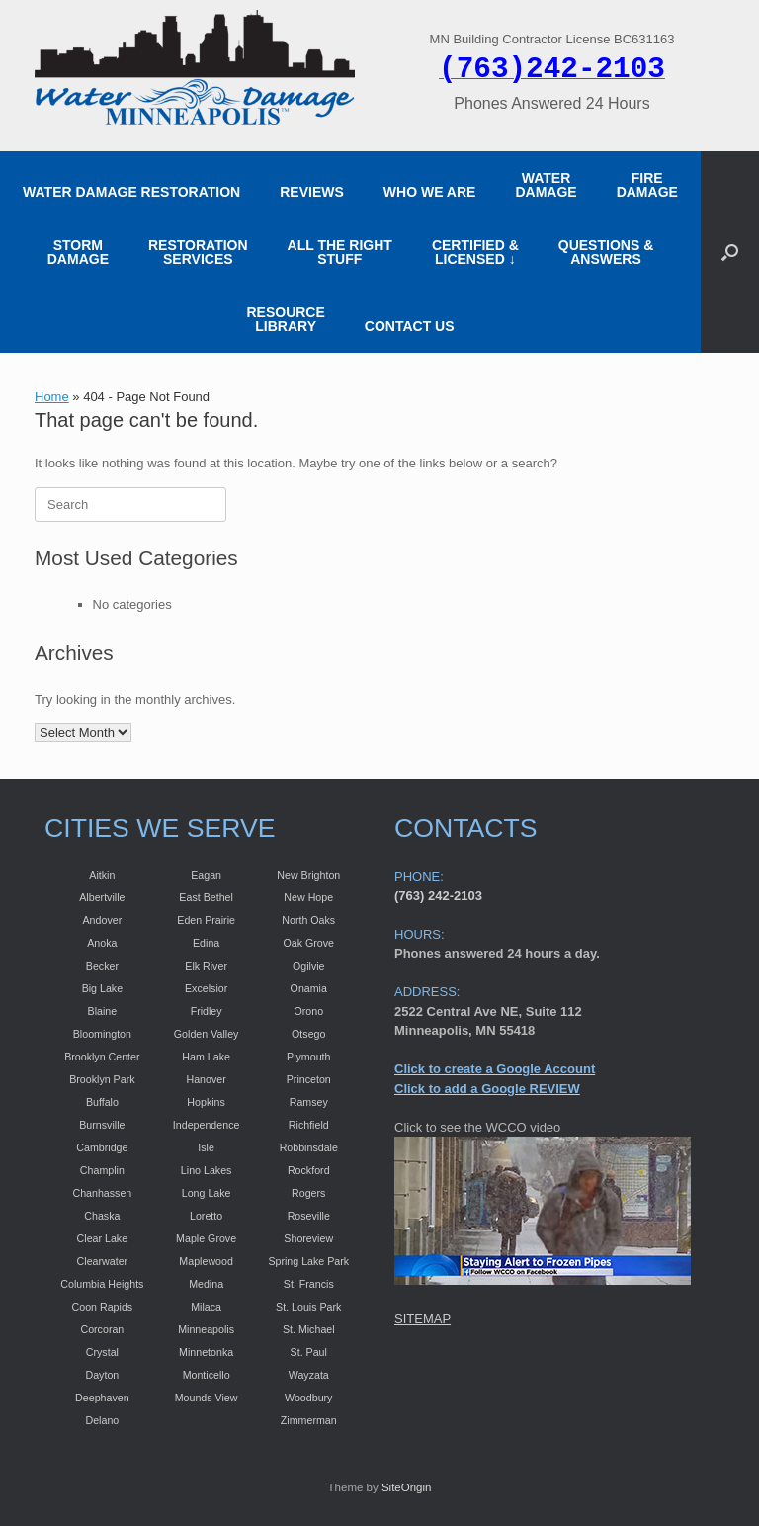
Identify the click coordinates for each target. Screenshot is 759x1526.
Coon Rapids (102, 1307)
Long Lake (206, 1193)
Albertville (102, 897)
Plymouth (308, 1056)
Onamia (309, 988)
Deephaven (102, 1397)
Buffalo (102, 1102)
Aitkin (102, 875)
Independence (206, 1125)
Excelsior (206, 988)
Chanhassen (101, 1193)
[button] (730, 252)
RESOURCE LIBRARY (285, 319)
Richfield (309, 1125)
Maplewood (206, 1261)
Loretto (206, 1216)
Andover (103, 920)
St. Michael (309, 1329)
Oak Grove (308, 943)
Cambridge (101, 1147)
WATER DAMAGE (545, 185)
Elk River (206, 966)
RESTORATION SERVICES (198, 252)
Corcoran (102, 1329)
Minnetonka (206, 1352)
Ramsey (309, 1102)
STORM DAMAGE (78, 252)
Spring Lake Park (308, 1261)
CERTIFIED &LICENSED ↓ (475, 252)
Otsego (308, 1034)
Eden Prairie (206, 920)
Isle (206, 1147)
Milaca (206, 1307)
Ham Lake (206, 1056)
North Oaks (308, 920)
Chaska (102, 1216)
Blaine (103, 1011)
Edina (206, 943)
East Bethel (206, 897)
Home (52, 396)
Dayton (102, 1375)
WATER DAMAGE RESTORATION (131, 192)
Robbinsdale (309, 1147)
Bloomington (102, 1034)
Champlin (102, 1170)
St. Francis (309, 1284)
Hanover (205, 1079)
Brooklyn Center (101, 1056)
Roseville (309, 1216)
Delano (102, 1420)
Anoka (102, 943)
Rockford (309, 1170)
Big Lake (102, 988)
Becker (102, 966)
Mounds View (206, 1397)
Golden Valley (206, 1034)
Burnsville (102, 1125)
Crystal (102, 1352)
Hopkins (206, 1102)
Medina (206, 1284)
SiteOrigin (406, 1487)
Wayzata (309, 1375)
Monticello (206, 1375)
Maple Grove (206, 1238)
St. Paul (309, 1352)
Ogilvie (309, 966)
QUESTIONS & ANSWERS (605, 252)
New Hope (308, 897)
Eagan (206, 875)
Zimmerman (309, 1420)
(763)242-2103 (552, 69)
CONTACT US (410, 326)
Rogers (308, 1193)
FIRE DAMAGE (647, 185)
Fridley (206, 1011)
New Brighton (308, 875)
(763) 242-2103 (438, 896)
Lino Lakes (206, 1170)
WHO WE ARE (429, 192)
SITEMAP (422, 1319)
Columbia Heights (101, 1284)
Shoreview (308, 1238)
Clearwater (102, 1261)
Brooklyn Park (101, 1079)
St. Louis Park (308, 1307)
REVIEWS (312, 192)
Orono (308, 1011)
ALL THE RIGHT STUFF (340, 252)
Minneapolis (206, 1329)
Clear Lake (102, 1238)
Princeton (309, 1079)
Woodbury (308, 1397)
